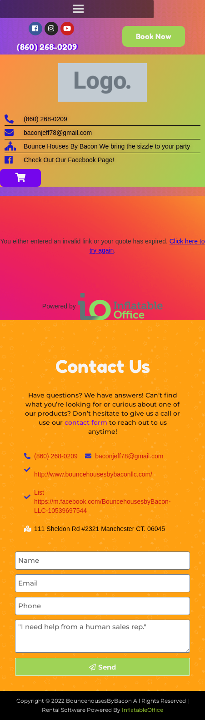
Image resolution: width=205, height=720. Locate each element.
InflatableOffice (142, 709)
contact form (86, 422)
